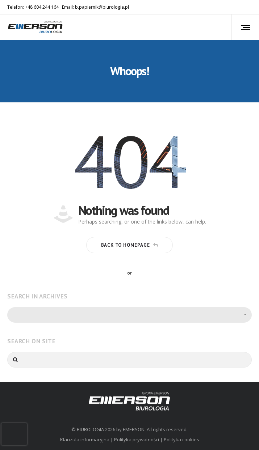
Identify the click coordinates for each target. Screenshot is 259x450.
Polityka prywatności (136, 439)
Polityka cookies (181, 439)
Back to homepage (129, 245)
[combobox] (129, 315)
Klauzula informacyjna (84, 439)
